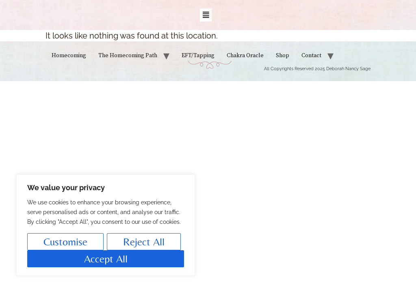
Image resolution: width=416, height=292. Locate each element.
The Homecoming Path (127, 55)
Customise (65, 242)
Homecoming (69, 55)
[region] (105, 225)
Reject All (144, 242)
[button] (206, 15)
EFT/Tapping (198, 55)
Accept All (106, 259)
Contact (311, 55)
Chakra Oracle (245, 55)
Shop (282, 55)
